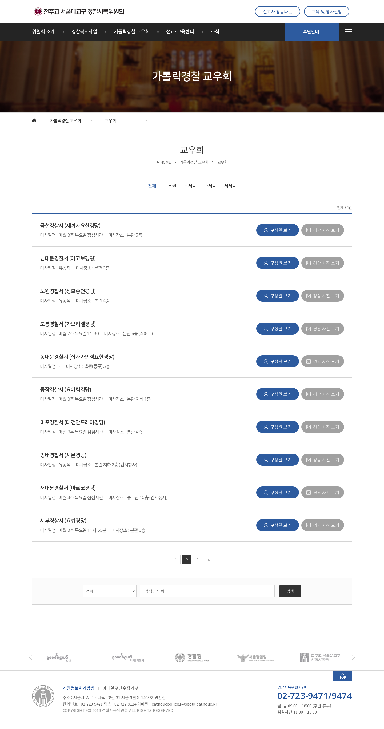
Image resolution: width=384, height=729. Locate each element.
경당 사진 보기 (325, 230)
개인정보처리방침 (79, 688)
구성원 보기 (280, 230)
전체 (152, 186)
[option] (64, 657)
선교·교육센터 (180, 31)
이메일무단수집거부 (120, 688)
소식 (215, 31)
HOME (165, 162)
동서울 (190, 186)
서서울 (230, 186)
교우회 (110, 120)
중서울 (210, 186)
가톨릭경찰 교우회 (131, 31)
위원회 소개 (43, 31)
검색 (290, 591)
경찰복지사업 (84, 31)
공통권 (170, 186)
